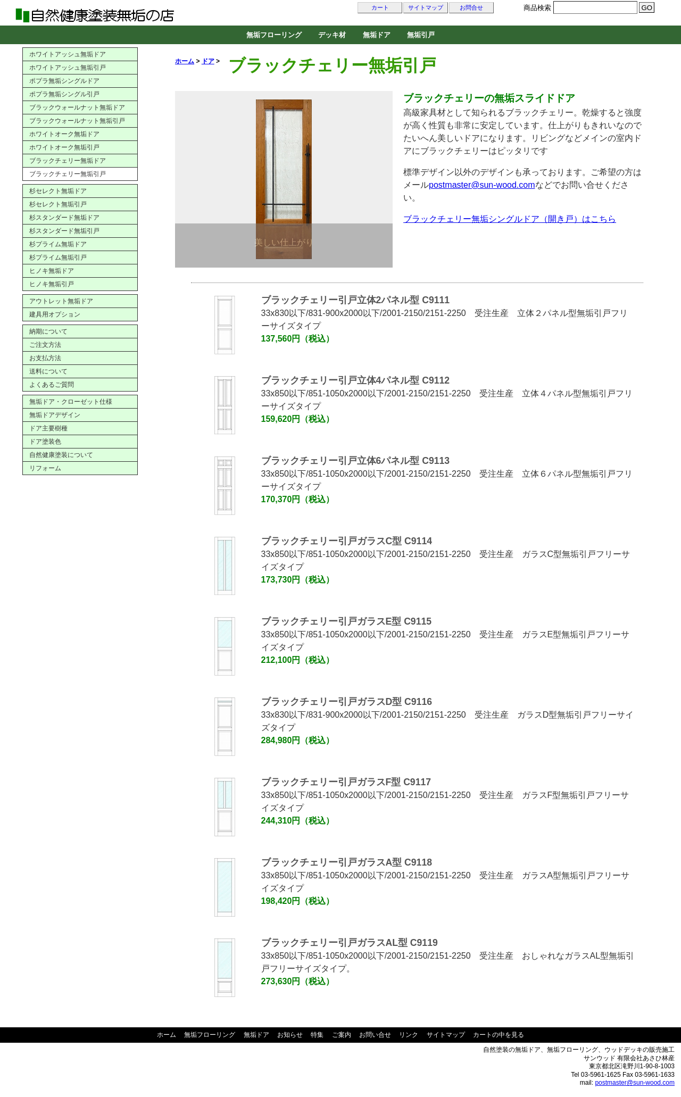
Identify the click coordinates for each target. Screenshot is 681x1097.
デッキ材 (332, 35)
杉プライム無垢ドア (58, 244)
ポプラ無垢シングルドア (64, 81)
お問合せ (471, 8)
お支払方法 (45, 358)
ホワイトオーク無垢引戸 (64, 147)
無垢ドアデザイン (54, 415)
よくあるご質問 (51, 384)
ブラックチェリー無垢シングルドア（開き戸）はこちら (509, 218)
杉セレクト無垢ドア (58, 191)
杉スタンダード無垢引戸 (64, 231)
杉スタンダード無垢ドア (64, 217)
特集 (317, 1034)
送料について (48, 371)
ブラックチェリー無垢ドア (67, 160)
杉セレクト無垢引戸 (58, 204)
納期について (48, 331)
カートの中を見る (498, 1034)
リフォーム (45, 468)
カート (380, 8)
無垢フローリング (274, 35)
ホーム (184, 61)
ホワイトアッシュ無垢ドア (67, 54)
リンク (408, 1034)
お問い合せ (375, 1034)
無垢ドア (377, 35)
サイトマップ (425, 8)
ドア (208, 61)
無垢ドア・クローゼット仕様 (70, 401)
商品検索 (537, 8)
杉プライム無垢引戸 (58, 257)
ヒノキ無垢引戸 (51, 284)
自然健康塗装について (61, 455)
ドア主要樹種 (48, 428)
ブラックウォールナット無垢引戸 (77, 120)
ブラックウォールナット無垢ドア (77, 107)
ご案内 (341, 1034)
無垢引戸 (421, 35)
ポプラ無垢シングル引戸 (64, 94)
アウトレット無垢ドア (61, 301)
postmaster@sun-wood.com (482, 184)
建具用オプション (54, 314)
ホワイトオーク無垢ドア (64, 134)
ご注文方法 (45, 344)
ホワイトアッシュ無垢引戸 (67, 67)
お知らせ (290, 1034)
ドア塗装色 (45, 441)
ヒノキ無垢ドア (51, 271)
